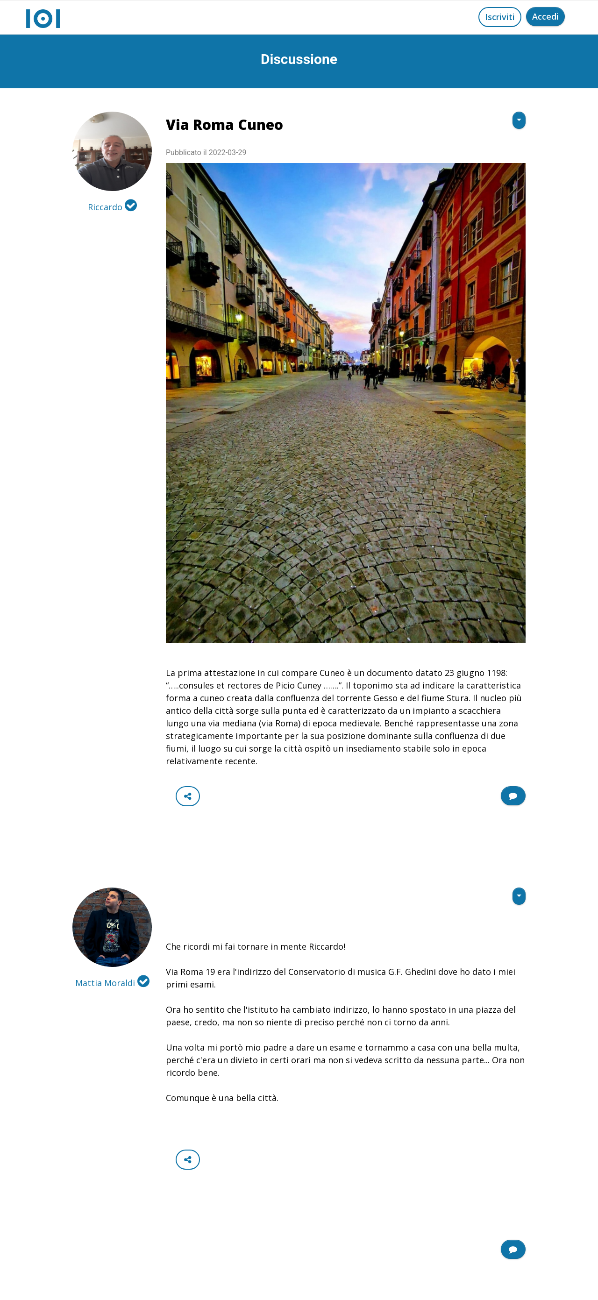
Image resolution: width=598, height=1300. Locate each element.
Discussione (299, 59)
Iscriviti (500, 16)
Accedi (545, 16)
